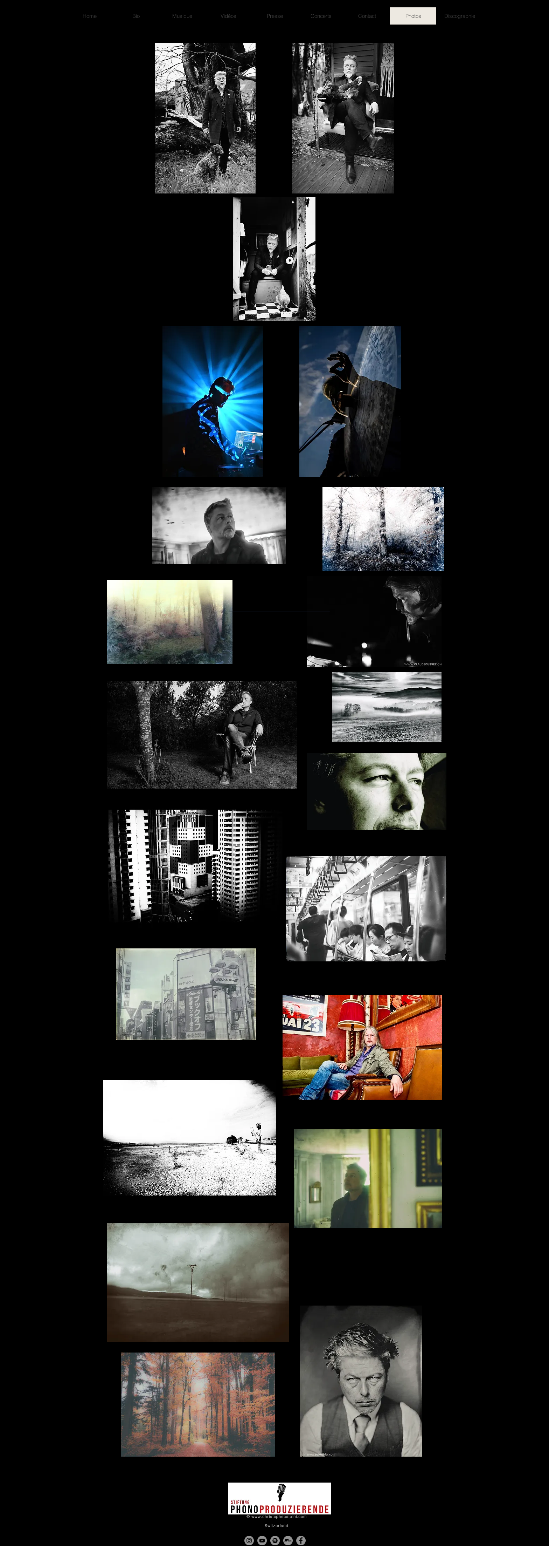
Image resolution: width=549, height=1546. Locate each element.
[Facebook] (301, 1540)
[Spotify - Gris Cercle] (275, 1540)
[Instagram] (249, 1540)
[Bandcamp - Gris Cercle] (288, 1540)
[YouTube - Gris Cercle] (262, 1540)
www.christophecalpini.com (279, 1516)
